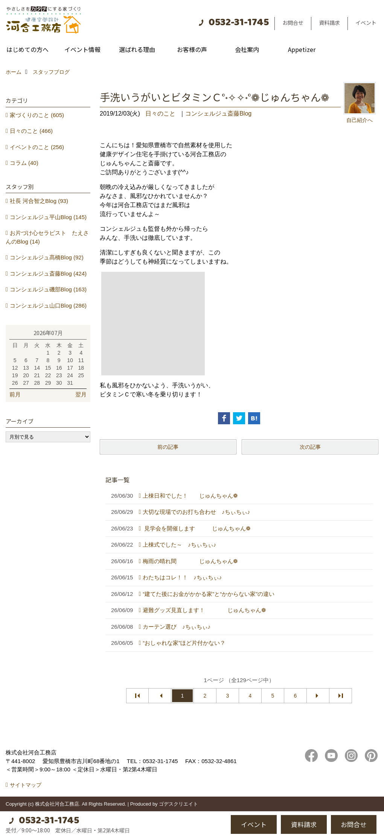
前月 (15, 394)
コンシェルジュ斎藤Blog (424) (48, 273)
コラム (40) (24, 163)
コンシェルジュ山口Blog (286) (48, 305)
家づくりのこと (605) (37, 115)
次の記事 (310, 447)
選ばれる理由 (137, 49)
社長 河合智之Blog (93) (39, 201)
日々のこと (160, 113)
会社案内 (247, 49)
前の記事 (167, 447)
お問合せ (292, 22)
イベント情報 (82, 49)
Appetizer (301, 49)
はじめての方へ (27, 49)
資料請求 (329, 22)
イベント (365, 22)
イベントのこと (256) (37, 147)
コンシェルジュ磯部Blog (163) (48, 289)
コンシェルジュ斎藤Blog (218, 113)
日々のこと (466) (31, 131)
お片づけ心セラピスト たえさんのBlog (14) (47, 237)
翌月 (81, 394)
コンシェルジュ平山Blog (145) (48, 217)
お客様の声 (192, 49)
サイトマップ (25, 785)
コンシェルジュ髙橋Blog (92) (47, 257)
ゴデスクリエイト (178, 804)
